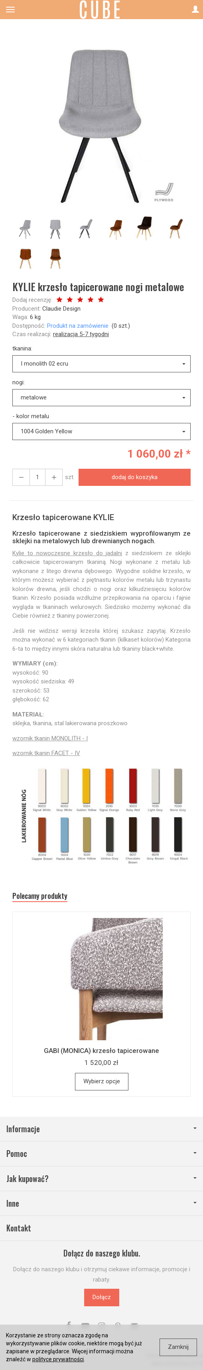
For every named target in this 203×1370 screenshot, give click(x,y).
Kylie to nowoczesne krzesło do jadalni (67, 553)
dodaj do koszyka (135, 477)
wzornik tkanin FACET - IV (46, 753)
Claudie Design (61, 308)
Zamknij (178, 1346)
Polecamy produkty (39, 896)
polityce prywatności (58, 1359)
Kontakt (18, 1228)
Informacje (101, 1129)
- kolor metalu (30, 416)
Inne (101, 1203)
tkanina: (22, 348)
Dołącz (102, 1297)
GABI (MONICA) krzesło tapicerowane (101, 1051)
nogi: (18, 382)
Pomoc (101, 1153)
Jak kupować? (101, 1178)
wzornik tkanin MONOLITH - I (50, 738)
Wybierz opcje (101, 1081)
